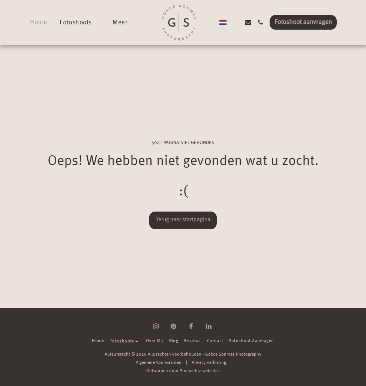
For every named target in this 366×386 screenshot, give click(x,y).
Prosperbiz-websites (200, 371)
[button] (79, 22)
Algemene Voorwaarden (159, 362)
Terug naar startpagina (183, 220)
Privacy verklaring (209, 362)
